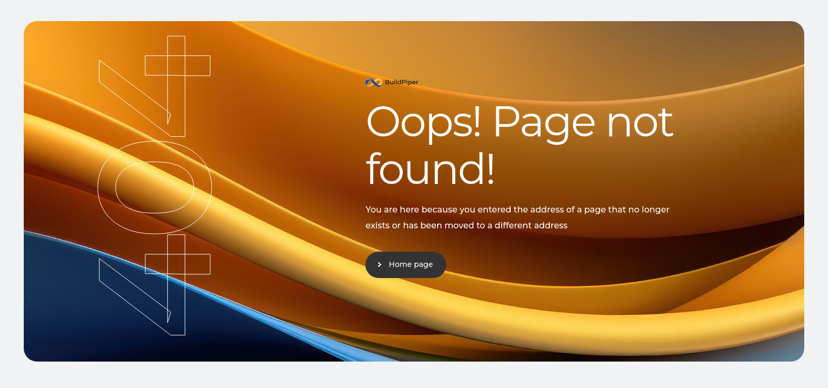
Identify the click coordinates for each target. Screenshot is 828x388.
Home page (410, 264)
